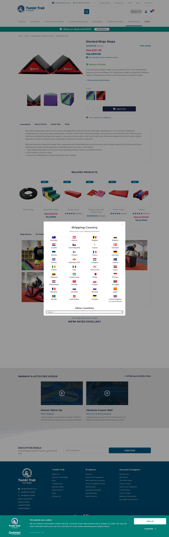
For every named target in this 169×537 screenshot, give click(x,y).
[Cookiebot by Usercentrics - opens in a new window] (15, 532)
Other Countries (84, 308)
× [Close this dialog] (122, 224)
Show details (35, 532)
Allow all (150, 520)
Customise (150, 528)
